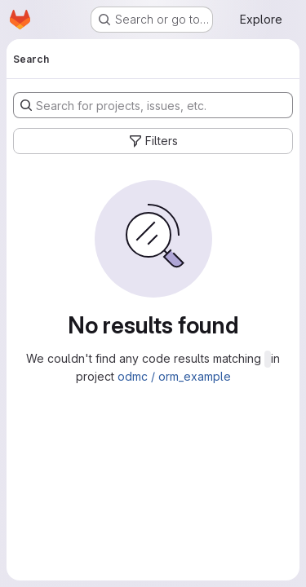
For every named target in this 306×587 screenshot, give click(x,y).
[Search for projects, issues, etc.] (153, 105)
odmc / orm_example (174, 376)
